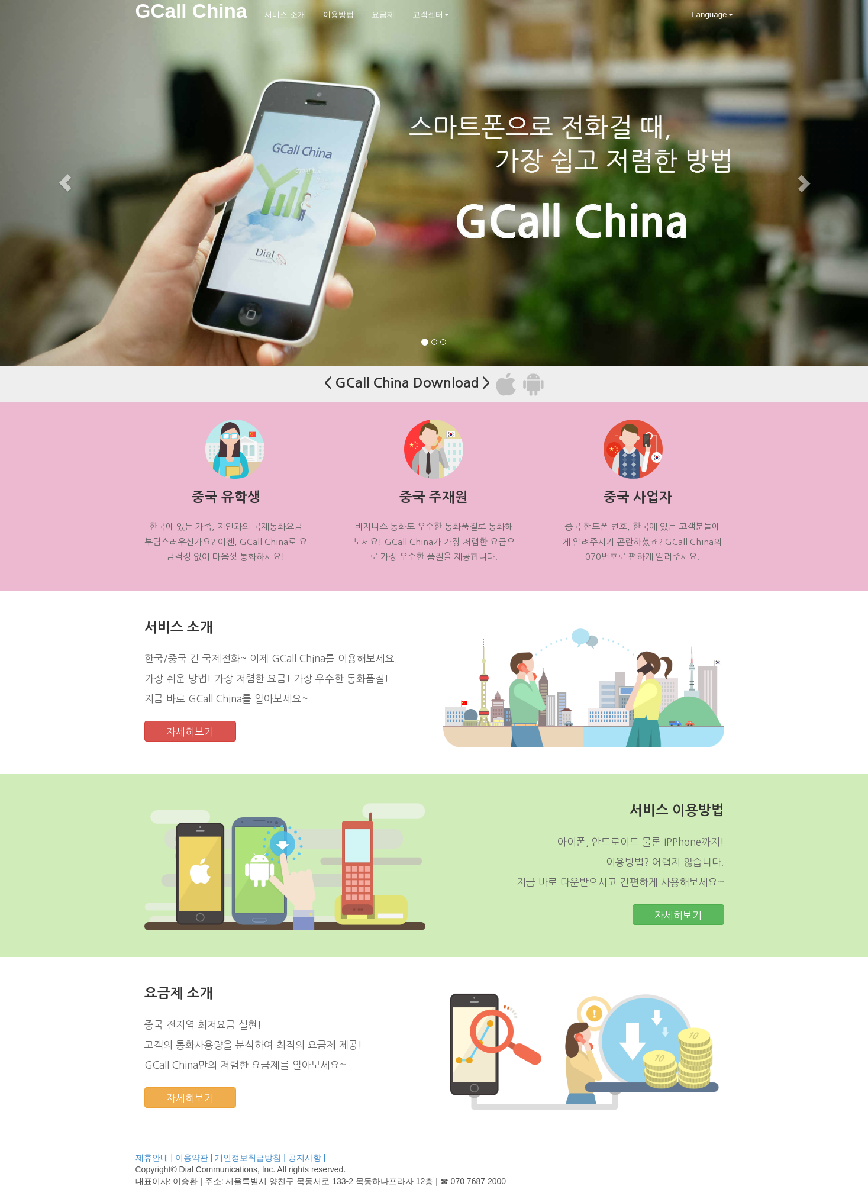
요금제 (383, 14)
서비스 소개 (284, 14)
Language (712, 14)
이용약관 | (194, 1157)
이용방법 (338, 14)
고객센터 (430, 14)
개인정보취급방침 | (250, 1157)
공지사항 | (307, 1157)
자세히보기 (190, 732)
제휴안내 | (154, 1157)
